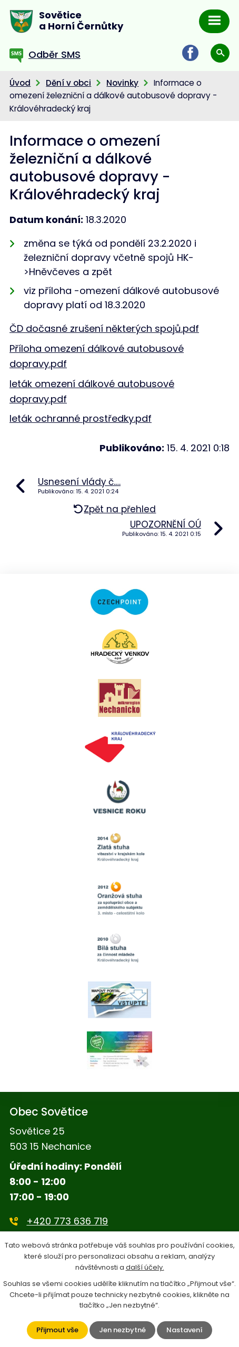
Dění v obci (68, 82)
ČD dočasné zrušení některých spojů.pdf (104, 328)
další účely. (145, 1267)
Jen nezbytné (122, 1330)
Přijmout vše (57, 1330)
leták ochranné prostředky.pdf (80, 418)
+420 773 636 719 (67, 1221)
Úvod (20, 82)
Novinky (122, 82)
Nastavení (184, 1330)
